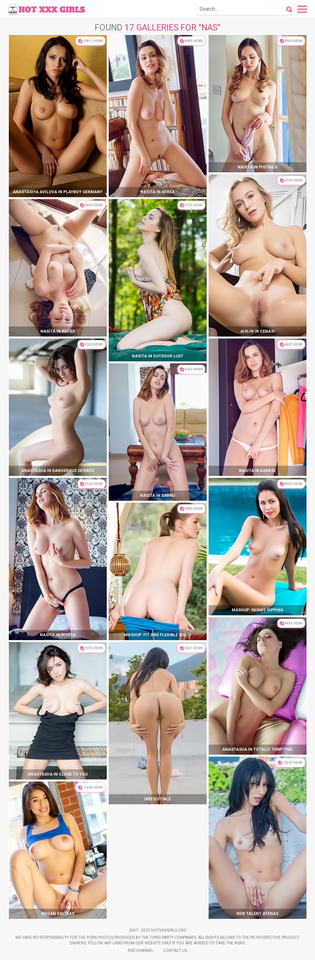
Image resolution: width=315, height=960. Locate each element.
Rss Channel (140, 950)
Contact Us (175, 950)
